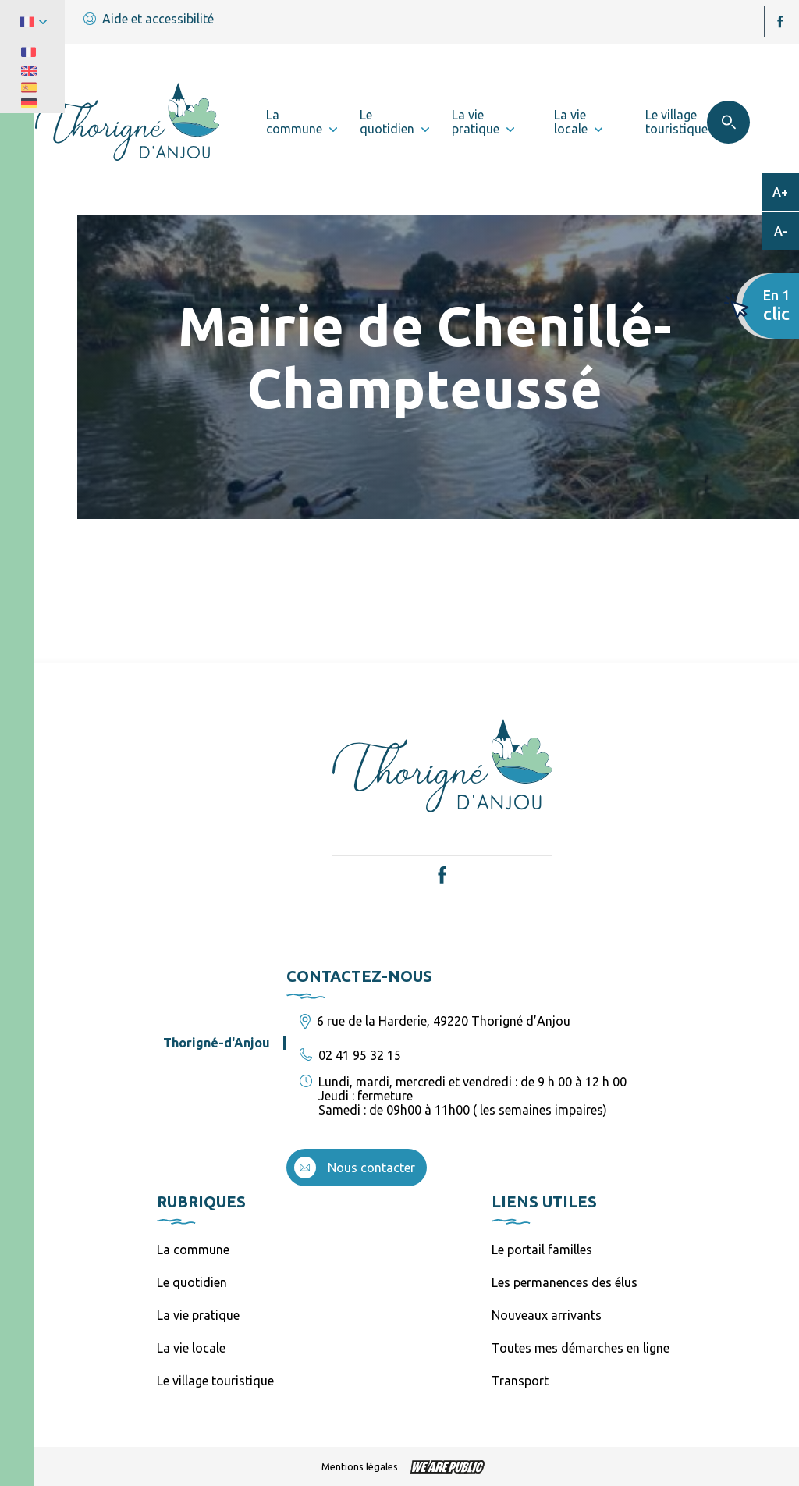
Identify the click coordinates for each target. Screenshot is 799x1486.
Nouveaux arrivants (547, 1315)
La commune (193, 1249)
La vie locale (191, 1348)
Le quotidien (192, 1282)
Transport (520, 1381)
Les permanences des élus (564, 1282)
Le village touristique (215, 1381)
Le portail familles (542, 1249)
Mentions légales (359, 1466)
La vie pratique (198, 1315)
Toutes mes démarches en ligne (580, 1348)
